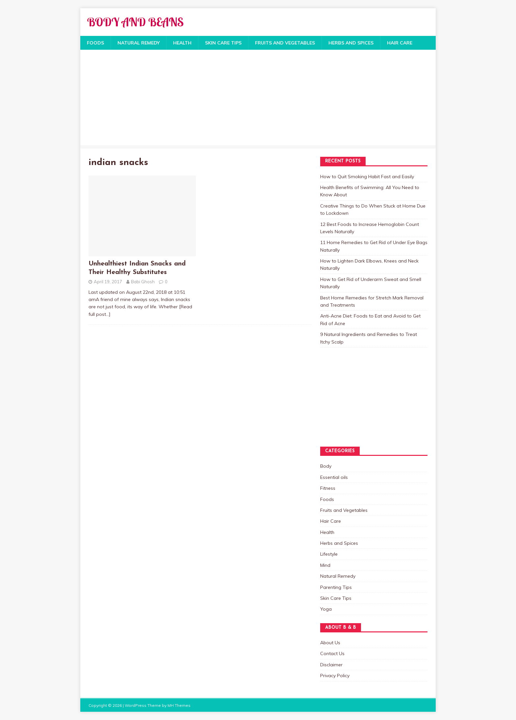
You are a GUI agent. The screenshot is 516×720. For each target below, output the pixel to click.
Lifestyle (329, 554)
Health (182, 43)
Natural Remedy (138, 43)
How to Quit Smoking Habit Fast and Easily (367, 177)
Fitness (327, 488)
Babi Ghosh (143, 281)
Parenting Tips (336, 587)
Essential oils (334, 477)
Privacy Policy (334, 675)
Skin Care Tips (223, 43)
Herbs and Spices (351, 43)
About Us (330, 643)
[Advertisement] (258, 99)
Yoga (326, 609)
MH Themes (179, 705)
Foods (95, 43)
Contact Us (332, 653)
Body (325, 466)
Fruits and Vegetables (285, 43)
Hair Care (399, 43)
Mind (325, 565)
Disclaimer (331, 665)
